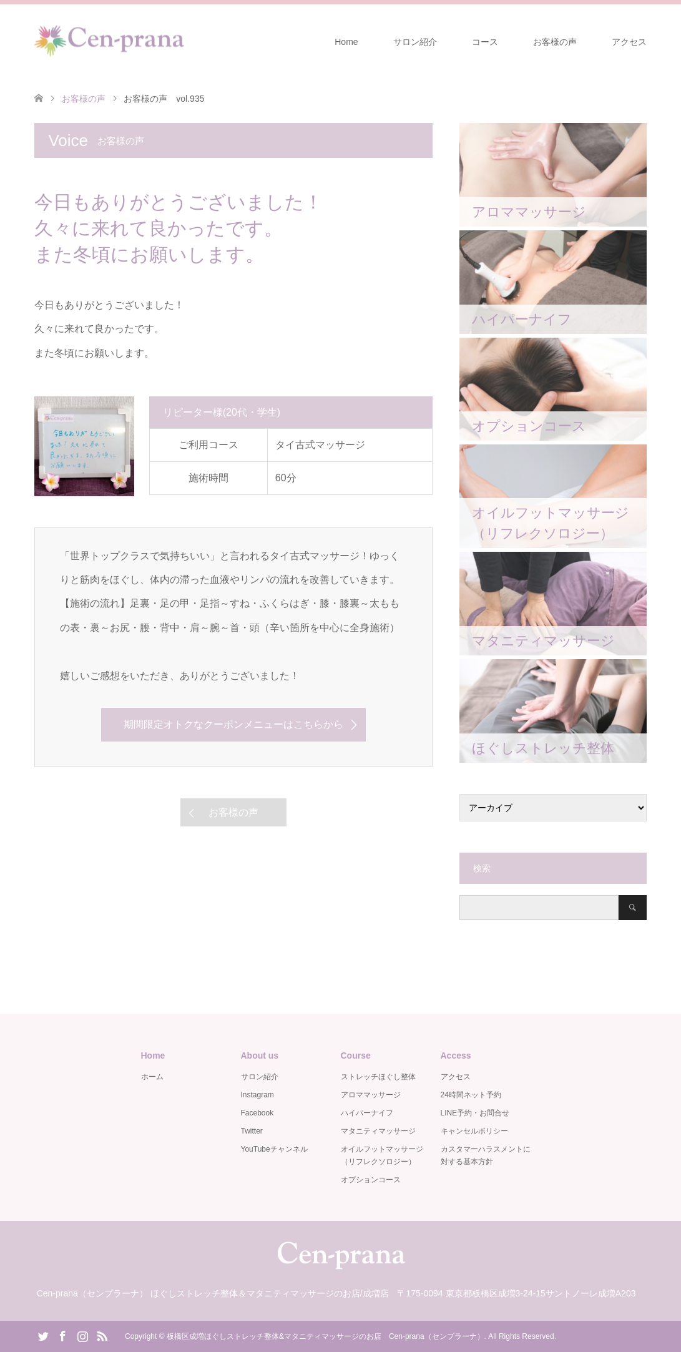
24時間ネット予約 (471, 1094)
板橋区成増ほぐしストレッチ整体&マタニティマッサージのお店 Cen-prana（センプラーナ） (325, 1336)
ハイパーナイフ (367, 1113)
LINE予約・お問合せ (475, 1113)
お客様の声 (555, 42)
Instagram (257, 1094)
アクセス (629, 42)
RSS (101, 1335)
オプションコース (371, 1179)
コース (485, 42)
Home (346, 42)
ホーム (152, 1076)
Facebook (257, 1113)
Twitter (252, 1131)
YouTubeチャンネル (274, 1149)
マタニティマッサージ (378, 1131)
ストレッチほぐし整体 (378, 1076)
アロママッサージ (371, 1094)
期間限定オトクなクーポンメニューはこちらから (233, 724)
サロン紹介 (415, 42)
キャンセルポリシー (474, 1131)
